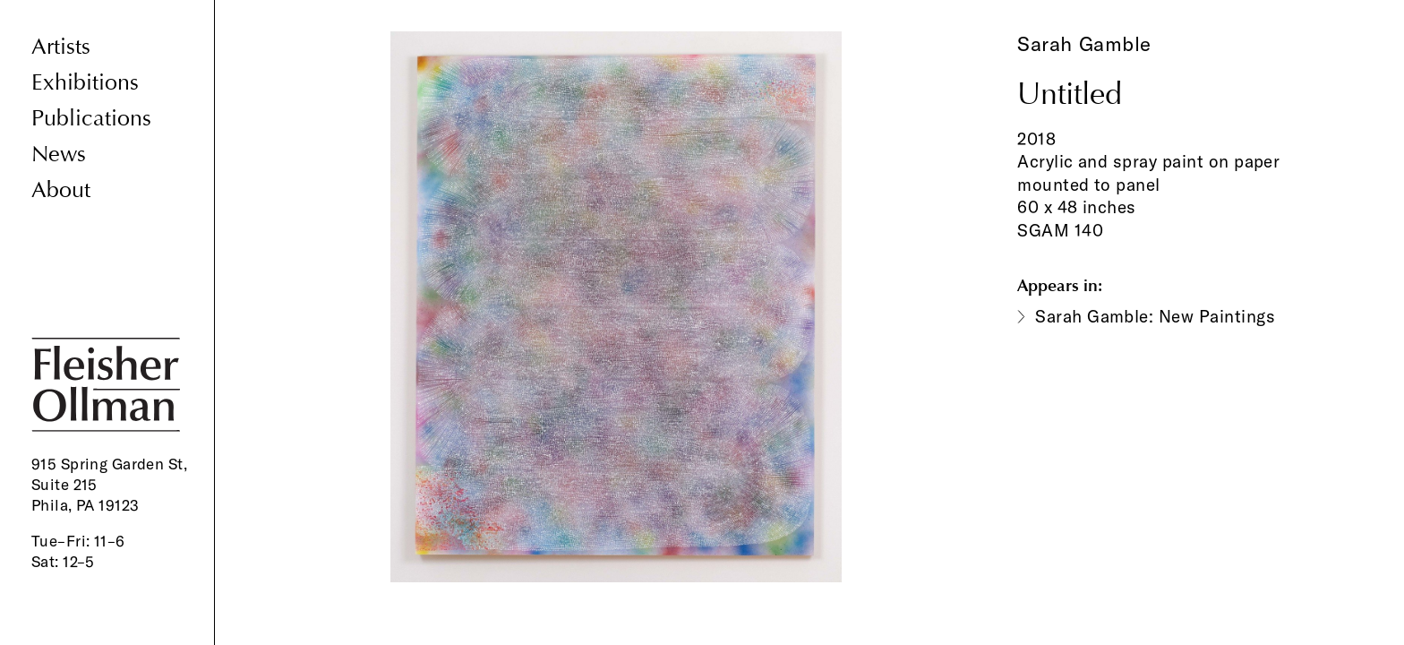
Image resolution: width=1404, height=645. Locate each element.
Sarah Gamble (1084, 43)
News (58, 154)
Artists (60, 47)
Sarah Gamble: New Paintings (1155, 316)
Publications (91, 119)
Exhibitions (85, 83)
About (60, 190)
